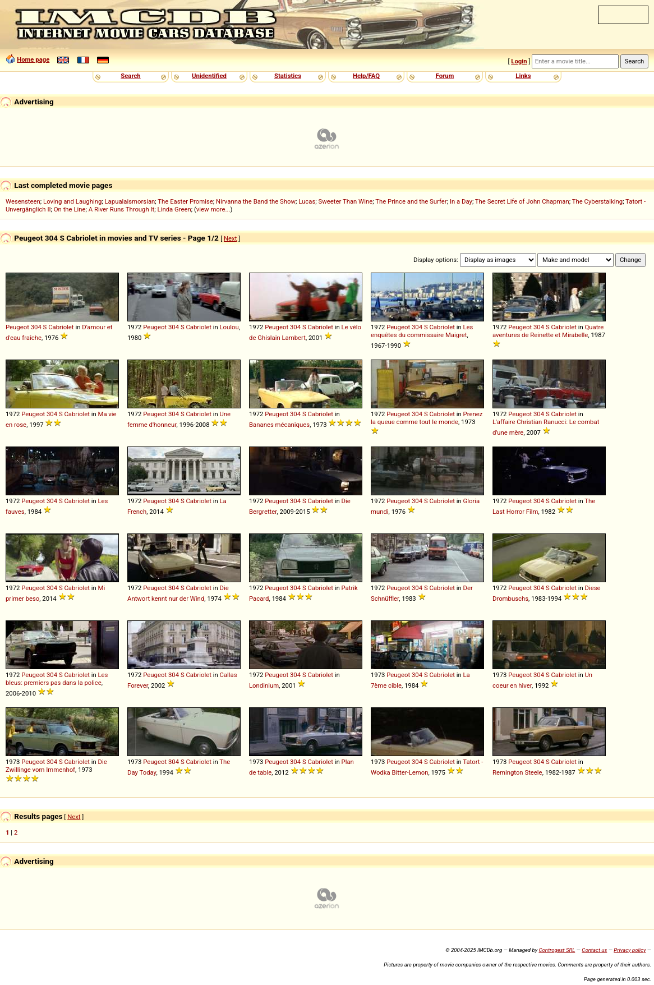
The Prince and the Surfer (410, 201)
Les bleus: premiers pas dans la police (57, 679)
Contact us (594, 950)
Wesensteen (23, 201)
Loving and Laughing (72, 201)
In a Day (461, 201)
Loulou (229, 327)
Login (519, 61)
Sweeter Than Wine (346, 201)
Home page (33, 59)
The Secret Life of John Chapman (522, 201)
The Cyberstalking (597, 201)
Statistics (287, 76)
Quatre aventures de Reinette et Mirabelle (548, 331)
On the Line (70, 209)
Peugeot (17, 327)
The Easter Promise (185, 201)
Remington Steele (517, 772)
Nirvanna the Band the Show (256, 201)
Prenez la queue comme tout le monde (426, 418)
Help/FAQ (366, 76)
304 (36, 327)
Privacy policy (630, 950)
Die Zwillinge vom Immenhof (56, 766)
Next (230, 238)
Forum (445, 76)
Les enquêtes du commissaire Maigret (422, 331)
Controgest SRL (556, 950)
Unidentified (209, 76)
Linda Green (174, 209)
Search (130, 76)
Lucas (306, 201)
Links (523, 76)
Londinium (264, 685)
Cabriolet (60, 327)
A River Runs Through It (122, 209)
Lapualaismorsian (130, 201)
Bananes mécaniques (279, 425)
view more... (213, 209)
